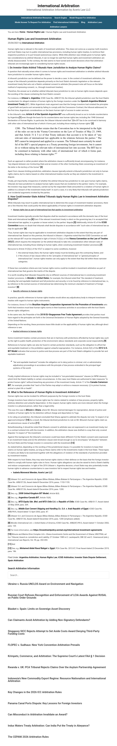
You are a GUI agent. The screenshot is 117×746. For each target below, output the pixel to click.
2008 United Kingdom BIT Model (32, 487)
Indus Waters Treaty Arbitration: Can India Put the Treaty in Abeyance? (49, 717)
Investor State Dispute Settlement (90, 549)
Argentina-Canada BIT (28, 491)
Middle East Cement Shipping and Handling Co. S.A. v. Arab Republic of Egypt (51, 502)
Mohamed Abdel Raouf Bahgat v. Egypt (35, 540)
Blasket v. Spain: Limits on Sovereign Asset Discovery (39, 600)
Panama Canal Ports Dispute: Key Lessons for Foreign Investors (45, 695)
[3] (41, 165)
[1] (18, 116)
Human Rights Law (48, 549)
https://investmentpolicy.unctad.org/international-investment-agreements (65, 522)
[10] (27, 415)
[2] (92, 122)
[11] (37, 418)
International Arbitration (58, 6)
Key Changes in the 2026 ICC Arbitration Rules (35, 684)
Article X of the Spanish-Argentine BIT (42, 113)
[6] (25, 226)
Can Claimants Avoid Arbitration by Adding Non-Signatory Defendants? (49, 612)
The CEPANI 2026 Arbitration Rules (28, 728)
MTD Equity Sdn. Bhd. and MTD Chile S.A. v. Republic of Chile (44, 495)
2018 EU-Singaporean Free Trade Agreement (59, 311)
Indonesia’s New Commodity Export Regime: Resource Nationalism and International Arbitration (57, 672)
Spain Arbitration (16, 552)
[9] (105, 337)
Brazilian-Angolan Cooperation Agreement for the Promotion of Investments (65, 301)
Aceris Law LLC (43, 467)
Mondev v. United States (37, 275)
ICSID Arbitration (66, 549)
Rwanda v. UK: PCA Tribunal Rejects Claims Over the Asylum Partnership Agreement (57, 659)
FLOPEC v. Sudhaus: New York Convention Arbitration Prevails (44, 637)
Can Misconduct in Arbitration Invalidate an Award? (37, 706)
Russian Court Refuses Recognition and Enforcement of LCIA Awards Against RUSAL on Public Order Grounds (57, 588)
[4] (32, 217)
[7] (101, 242)
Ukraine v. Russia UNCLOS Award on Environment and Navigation (45, 576)
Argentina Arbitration (29, 549)
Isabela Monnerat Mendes (24, 467)
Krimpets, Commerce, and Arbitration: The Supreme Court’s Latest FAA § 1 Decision (56, 648)
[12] (72, 437)
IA (65, 742)
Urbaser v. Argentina (30, 98)
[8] (18, 284)
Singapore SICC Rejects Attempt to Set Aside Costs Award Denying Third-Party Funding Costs (53, 624)
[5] (75, 220)
